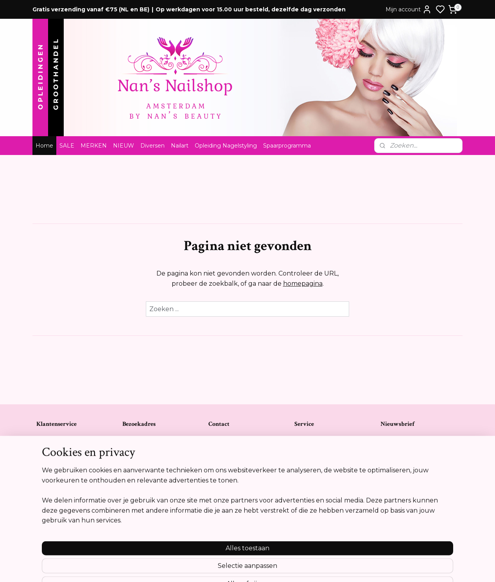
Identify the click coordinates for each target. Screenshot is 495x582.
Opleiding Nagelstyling (226, 145)
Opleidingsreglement (63, 488)
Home (44, 145)
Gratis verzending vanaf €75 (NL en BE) (90, 9)
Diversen (152, 145)
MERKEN (94, 145)
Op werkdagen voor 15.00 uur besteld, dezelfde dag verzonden (251, 9)
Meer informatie (403, 533)
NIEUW (123, 145)
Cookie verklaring (59, 479)
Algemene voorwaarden (67, 447)
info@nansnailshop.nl (235, 488)
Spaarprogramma (287, 145)
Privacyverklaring (58, 471)
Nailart (179, 145)
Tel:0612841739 (226, 471)
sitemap (275, 567)
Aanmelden (405, 474)
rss (289, 567)
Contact (46, 439)
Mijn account (409, 9)
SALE (66, 145)
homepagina (303, 283)
